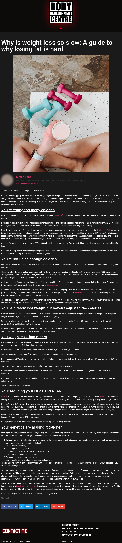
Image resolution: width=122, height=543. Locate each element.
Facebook (20, 486)
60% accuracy (53, 285)
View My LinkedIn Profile (27, 183)
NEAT (3, 397)
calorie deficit (59, 215)
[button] (61, 28)
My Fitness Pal (103, 230)
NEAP (102, 397)
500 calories (80, 292)
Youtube (32, 486)
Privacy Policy (67, 541)
